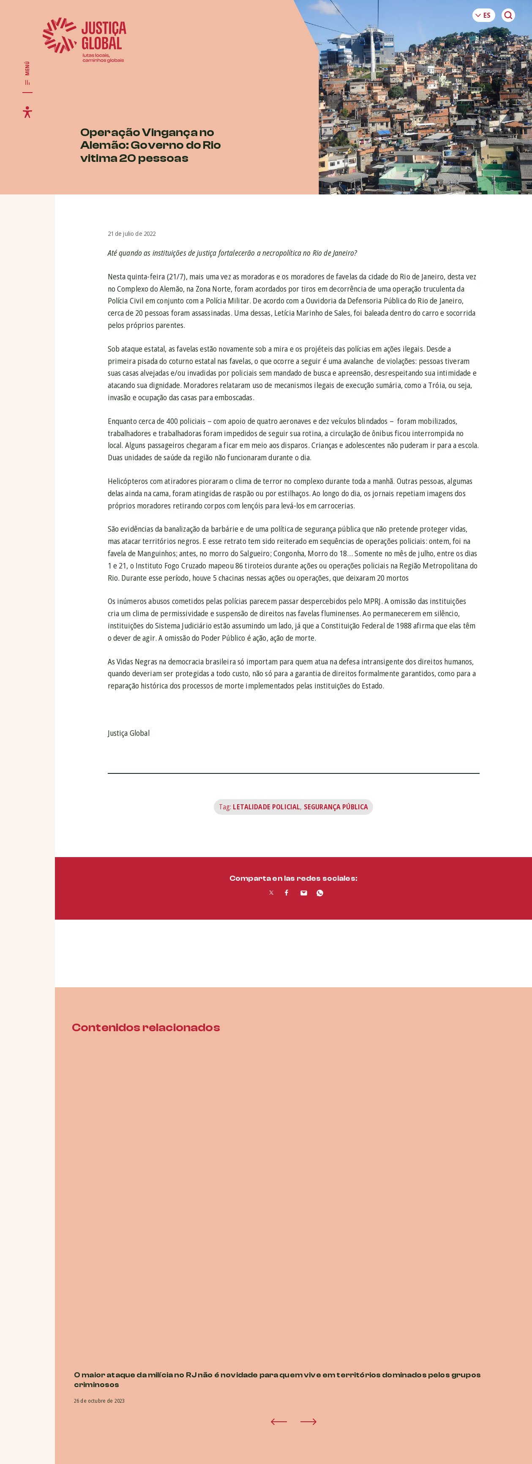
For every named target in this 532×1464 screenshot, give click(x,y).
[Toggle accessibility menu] (27, 112)
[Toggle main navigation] (27, 73)
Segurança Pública (336, 806)
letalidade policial (266, 806)
